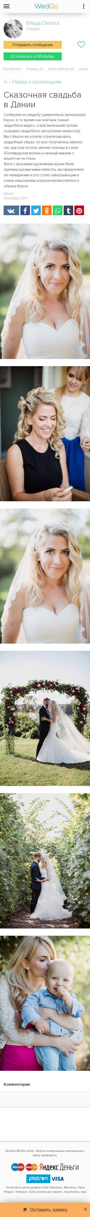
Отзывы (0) (34, 69)
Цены (83, 69)
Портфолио (12, 69)
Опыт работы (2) (61, 69)
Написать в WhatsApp (32, 56)
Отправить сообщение (32, 45)
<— (32, 82)
